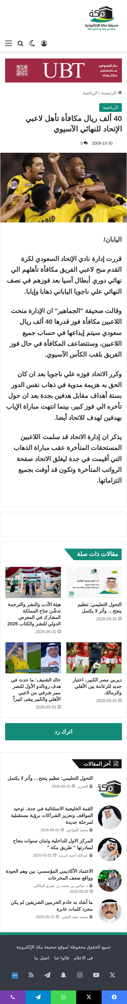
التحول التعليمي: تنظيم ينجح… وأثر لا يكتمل (50, 778)
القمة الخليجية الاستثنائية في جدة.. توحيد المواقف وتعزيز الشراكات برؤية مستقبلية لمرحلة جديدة (52, 815)
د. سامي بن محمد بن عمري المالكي (61, 886)
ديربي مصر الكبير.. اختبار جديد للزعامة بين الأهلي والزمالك (97, 686)
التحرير (83, 786)
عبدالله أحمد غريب (73, 855)
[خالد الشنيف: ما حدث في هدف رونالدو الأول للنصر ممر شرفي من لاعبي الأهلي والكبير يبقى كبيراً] (33, 657)
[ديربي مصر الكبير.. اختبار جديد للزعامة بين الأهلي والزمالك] (94, 657)
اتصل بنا (41, 957)
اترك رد (64, 731)
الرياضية (90, 92)
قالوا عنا (61, 957)
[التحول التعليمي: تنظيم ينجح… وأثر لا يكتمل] (94, 582)
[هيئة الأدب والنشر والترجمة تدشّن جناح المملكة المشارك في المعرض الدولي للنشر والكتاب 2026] (33, 582)
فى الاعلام (83, 957)
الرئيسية (111, 92)
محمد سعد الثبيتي (75, 917)
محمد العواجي (77, 830)
